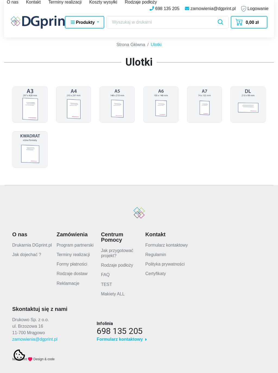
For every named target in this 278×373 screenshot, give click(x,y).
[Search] (167, 22)
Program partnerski (74, 243)
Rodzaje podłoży (117, 263)
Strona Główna (130, 42)
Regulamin (155, 252)
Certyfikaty (155, 271)
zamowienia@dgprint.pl (35, 337)
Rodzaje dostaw (71, 271)
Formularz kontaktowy (166, 243)
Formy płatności (71, 262)
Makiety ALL (113, 292)
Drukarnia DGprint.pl (32, 243)
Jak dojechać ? (26, 252)
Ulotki (156, 42)
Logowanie (254, 9)
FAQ (105, 272)
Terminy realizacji (73, 252)
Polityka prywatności (165, 262)
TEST (106, 282)
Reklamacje (67, 281)
